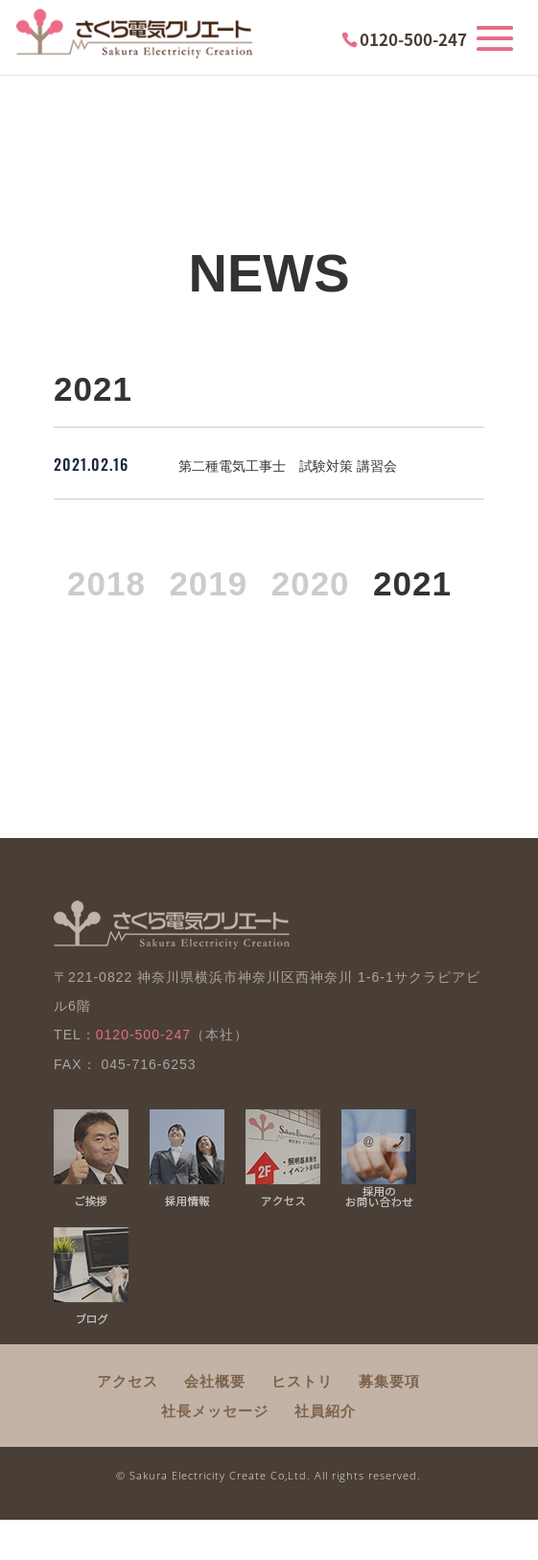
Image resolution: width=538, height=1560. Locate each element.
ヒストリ (302, 1381)
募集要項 (389, 1381)
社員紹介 (325, 1411)
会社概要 (215, 1381)
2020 (310, 583)
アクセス (127, 1381)
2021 (412, 583)
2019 (208, 583)
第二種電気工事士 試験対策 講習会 (287, 466)
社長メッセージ (215, 1411)
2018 (106, 583)
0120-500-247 (413, 39)
